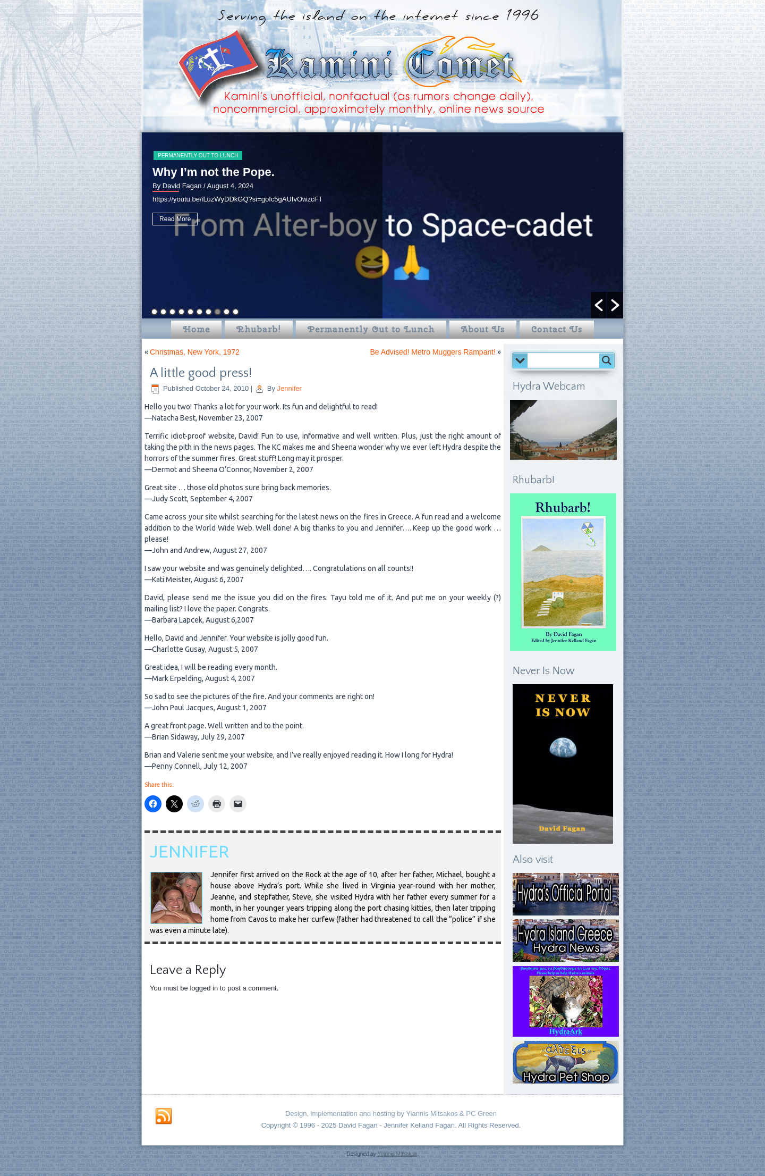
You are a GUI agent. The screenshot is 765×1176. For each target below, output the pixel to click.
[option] (382, 225)
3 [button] (172, 311)
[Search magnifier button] (606, 360)
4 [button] (181, 311)
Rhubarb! (258, 329)
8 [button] (217, 311)
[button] (599, 305)
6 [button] (199, 311)
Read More (175, 219)
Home (196, 329)
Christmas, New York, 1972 (195, 352)
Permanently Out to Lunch (198, 155)
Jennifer (289, 388)
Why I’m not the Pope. (213, 172)
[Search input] (566, 360)
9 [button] (226, 311)
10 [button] (235, 311)
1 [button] (154, 311)
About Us (483, 329)
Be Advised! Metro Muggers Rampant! (433, 352)
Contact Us (556, 329)
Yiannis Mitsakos (397, 1154)
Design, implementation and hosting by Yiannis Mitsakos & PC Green (391, 1114)
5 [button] (190, 311)
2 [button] (163, 311)
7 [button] (208, 311)
